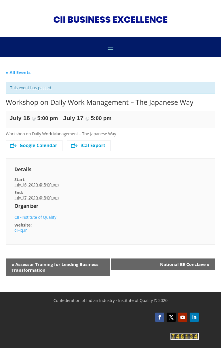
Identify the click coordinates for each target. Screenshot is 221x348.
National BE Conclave (184, 264)
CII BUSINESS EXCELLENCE (110, 19)
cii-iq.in (21, 230)
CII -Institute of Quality (35, 217)
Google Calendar (33, 145)
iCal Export (88, 145)
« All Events (18, 72)
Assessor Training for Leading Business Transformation (55, 267)
